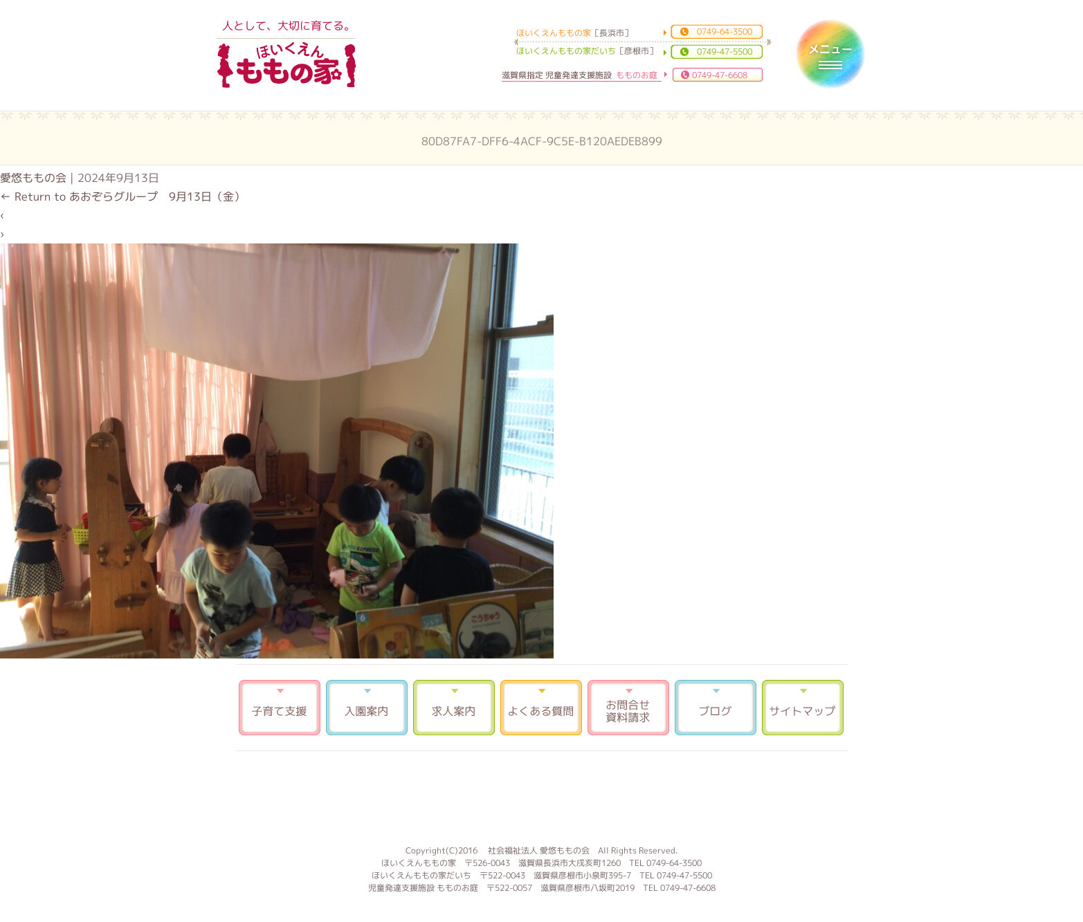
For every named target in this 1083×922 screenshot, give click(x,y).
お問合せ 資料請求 (628, 707)
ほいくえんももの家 (286, 65)
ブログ (715, 707)
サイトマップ (803, 707)
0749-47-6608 (719, 75)
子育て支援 (279, 707)
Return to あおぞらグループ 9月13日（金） (122, 196)
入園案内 (367, 707)
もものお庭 (541, 796)
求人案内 (454, 707)
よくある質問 (541, 707)
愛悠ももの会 (33, 177)
